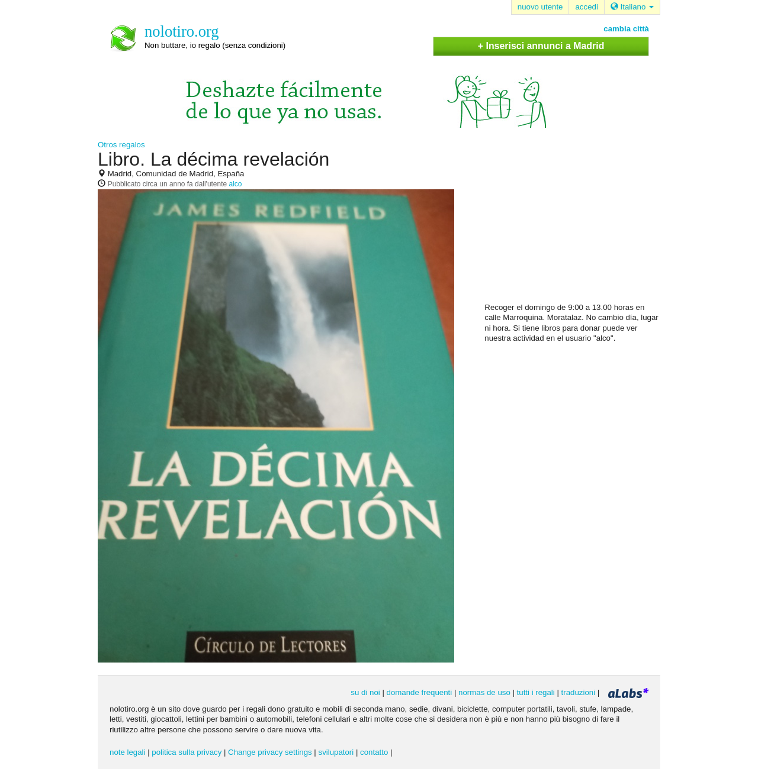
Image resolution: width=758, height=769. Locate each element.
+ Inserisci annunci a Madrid (541, 46)
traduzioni (578, 692)
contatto (374, 752)
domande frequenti (419, 692)
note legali (127, 752)
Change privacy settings (270, 752)
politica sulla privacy (186, 752)
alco (235, 184)
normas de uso (484, 692)
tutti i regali (536, 692)
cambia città (626, 28)
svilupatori (336, 752)
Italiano (632, 6)
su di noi (365, 692)
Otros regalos (121, 144)
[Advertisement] (573, 225)
